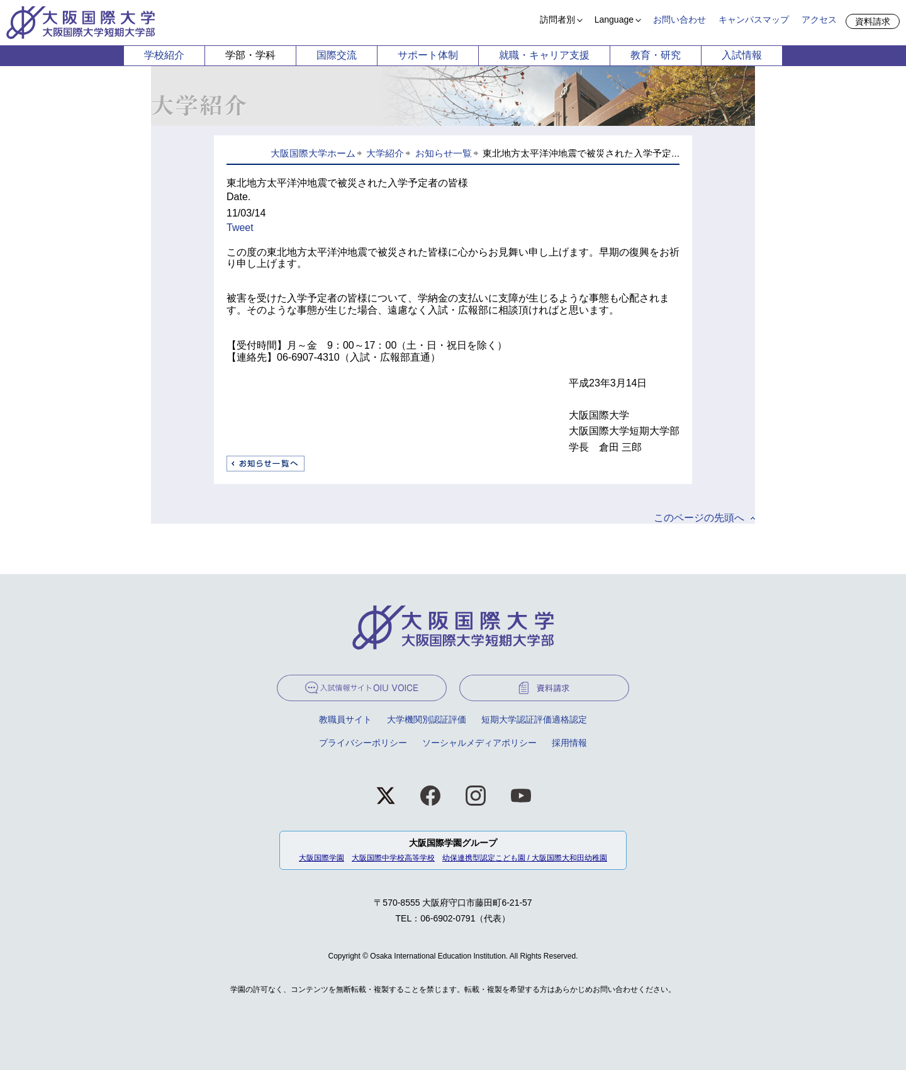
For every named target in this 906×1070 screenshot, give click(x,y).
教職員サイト (345, 719)
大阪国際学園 (321, 857)
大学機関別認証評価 (426, 719)
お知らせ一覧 (443, 153)
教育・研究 (655, 55)
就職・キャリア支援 (544, 55)
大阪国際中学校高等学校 (393, 857)
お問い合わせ (679, 19)
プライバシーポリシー (363, 743)
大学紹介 (385, 153)
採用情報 (569, 743)
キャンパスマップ (754, 19)
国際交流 (336, 55)
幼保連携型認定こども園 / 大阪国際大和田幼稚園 (524, 857)
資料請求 (872, 21)
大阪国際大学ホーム (313, 153)
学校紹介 (164, 55)
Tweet (240, 227)
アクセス (819, 19)
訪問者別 (557, 19)
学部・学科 (250, 55)
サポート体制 (428, 55)
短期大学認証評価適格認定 (534, 719)
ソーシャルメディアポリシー (479, 743)
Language (614, 19)
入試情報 (742, 55)
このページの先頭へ (699, 517)
